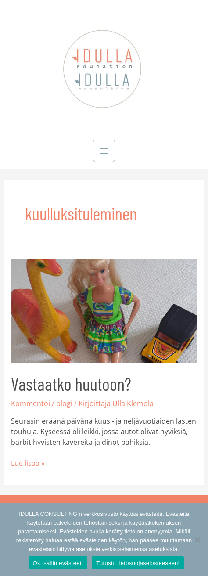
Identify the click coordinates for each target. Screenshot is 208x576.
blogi (64, 403)
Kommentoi (30, 403)
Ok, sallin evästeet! (58, 563)
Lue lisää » (28, 463)
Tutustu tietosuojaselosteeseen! (137, 563)
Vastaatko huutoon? (71, 383)
